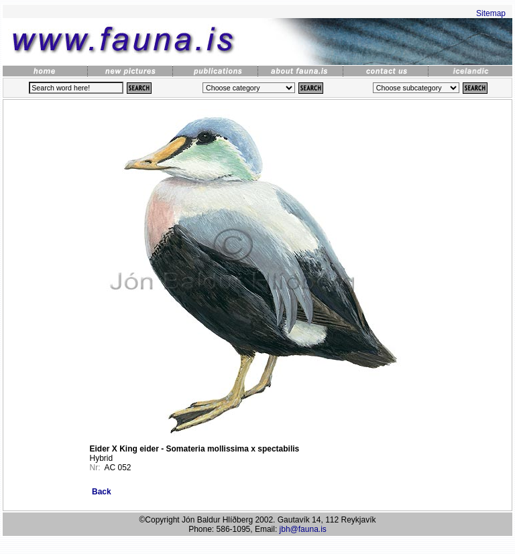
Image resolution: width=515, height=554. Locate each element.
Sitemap (491, 13)
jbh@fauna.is (303, 529)
